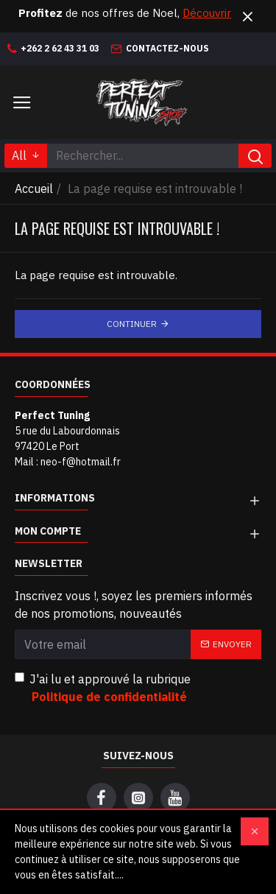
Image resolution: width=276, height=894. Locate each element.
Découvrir (207, 13)
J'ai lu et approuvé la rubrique (103, 688)
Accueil (34, 188)
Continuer (132, 323)
